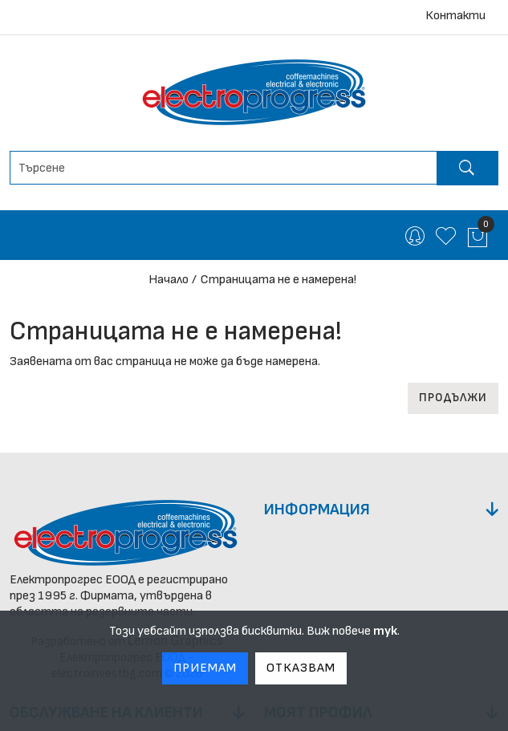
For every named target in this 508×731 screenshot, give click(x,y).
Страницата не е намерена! (278, 279)
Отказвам (300, 668)
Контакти (455, 15)
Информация (317, 509)
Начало (168, 279)
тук (385, 631)
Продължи (453, 397)
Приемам (205, 668)
